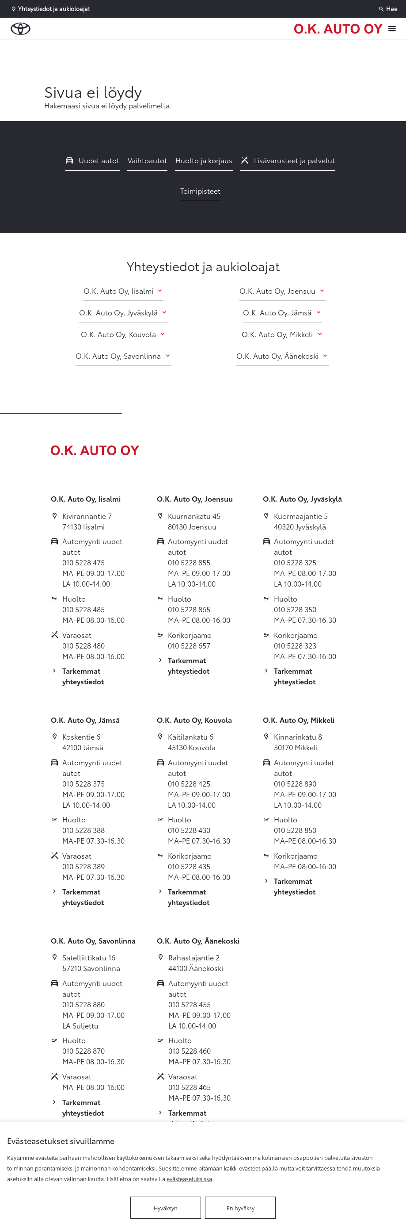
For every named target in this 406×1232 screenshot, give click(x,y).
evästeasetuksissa (189, 1178)
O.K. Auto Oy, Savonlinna (123, 355)
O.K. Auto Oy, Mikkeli (282, 334)
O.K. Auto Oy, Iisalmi (123, 290)
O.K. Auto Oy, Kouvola (123, 334)
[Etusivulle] (338, 28)
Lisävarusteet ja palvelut (288, 160)
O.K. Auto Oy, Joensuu (282, 290)
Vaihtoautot (147, 160)
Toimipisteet (200, 190)
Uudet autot (93, 160)
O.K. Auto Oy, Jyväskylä (123, 312)
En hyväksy (240, 1208)
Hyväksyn (166, 1208)
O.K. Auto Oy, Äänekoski (282, 355)
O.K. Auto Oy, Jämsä (282, 312)
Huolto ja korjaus (203, 160)
